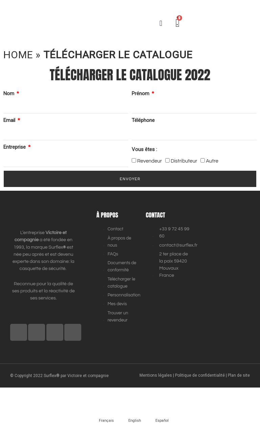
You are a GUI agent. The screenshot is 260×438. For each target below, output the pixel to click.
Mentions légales (155, 375)
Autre (212, 161)
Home (18, 55)
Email (10, 120)
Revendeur (149, 161)
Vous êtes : (144, 149)
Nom (9, 93)
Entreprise (15, 147)
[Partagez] (69, 394)
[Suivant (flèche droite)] (41, 408)
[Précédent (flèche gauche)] (13, 408)
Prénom (141, 93)
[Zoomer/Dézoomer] (13, 394)
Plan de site (239, 375)
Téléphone (143, 120)
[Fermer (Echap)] (97, 394)
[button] (160, 23)
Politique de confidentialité (200, 375)
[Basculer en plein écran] (41, 394)
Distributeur (184, 161)
